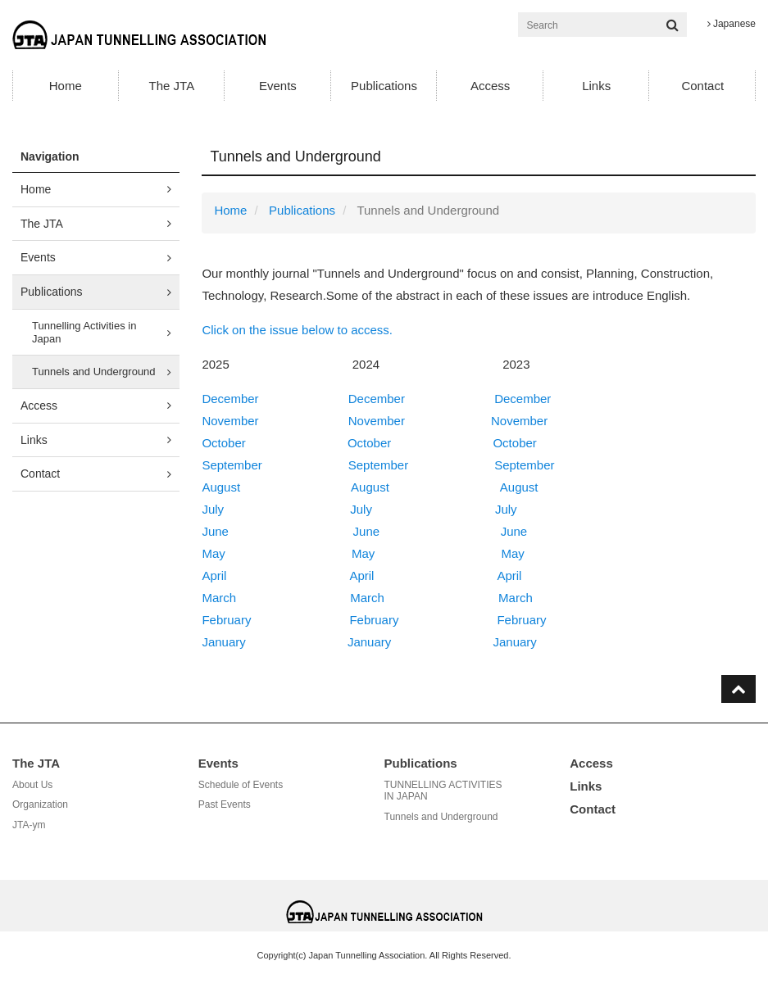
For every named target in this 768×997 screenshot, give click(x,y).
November (230, 421)
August (221, 487)
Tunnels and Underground (94, 371)
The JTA (172, 86)
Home (65, 86)
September (231, 465)
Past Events (224, 804)
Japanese (731, 23)
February (226, 620)
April (214, 575)
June (215, 531)
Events (278, 86)
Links (596, 86)
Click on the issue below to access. (297, 330)
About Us (32, 785)
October (223, 443)
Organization (40, 804)
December (230, 399)
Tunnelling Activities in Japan (84, 332)
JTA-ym (28, 825)
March (219, 598)
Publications (384, 86)
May (213, 553)
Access (490, 86)
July (213, 509)
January (223, 642)
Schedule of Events (240, 785)
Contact (702, 86)
